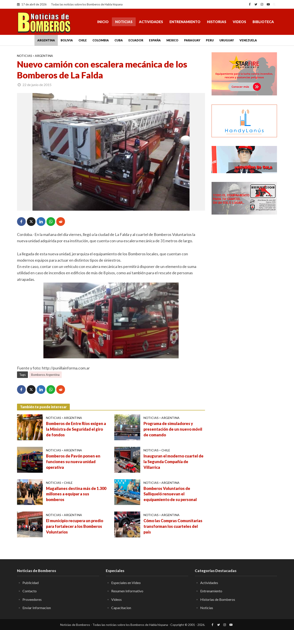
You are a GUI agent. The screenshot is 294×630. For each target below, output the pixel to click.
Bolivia (67, 40)
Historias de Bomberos (217, 599)
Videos (239, 22)
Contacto (29, 591)
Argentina (46, 40)
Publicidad (30, 583)
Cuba (119, 40)
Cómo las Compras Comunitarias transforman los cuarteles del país (173, 526)
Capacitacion (121, 608)
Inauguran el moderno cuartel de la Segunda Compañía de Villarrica (173, 462)
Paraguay (192, 40)
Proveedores (32, 599)
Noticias (123, 22)
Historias (216, 22)
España (155, 40)
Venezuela (248, 40)
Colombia (100, 40)
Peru (210, 40)
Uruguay (226, 40)
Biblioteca (263, 22)
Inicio (103, 22)
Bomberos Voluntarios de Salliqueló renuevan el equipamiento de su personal (170, 494)
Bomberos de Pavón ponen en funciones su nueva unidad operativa (73, 462)
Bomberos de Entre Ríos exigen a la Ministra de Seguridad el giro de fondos (76, 429)
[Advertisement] (244, 288)
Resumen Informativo (127, 591)
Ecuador (135, 40)
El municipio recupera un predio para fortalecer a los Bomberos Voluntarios (74, 526)
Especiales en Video (126, 583)
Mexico (172, 40)
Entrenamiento (184, 22)
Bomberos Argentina (45, 374)
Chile (83, 40)
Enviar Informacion (36, 608)
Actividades (151, 22)
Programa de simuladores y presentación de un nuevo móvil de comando (173, 429)
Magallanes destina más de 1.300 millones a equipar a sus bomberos (76, 494)
